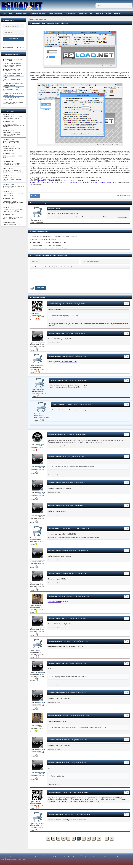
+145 (35, 195)
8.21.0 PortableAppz (72, 182)
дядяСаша (58, 814)
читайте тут (122, 217)
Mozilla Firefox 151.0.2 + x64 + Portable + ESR (12, 60)
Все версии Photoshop (38, 13)
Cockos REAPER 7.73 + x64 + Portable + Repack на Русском (49, 242)
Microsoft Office (71, 13)
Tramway (57, 596)
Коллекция (83, 13)
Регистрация (20, 47)
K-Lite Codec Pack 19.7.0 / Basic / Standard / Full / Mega (13, 102)
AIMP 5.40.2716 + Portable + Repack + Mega (12, 98)
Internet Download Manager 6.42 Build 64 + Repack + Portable (49, 248)
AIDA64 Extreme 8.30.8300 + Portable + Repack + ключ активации (12, 89)
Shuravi (57, 304)
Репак (11, 13)
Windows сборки (21, 13)
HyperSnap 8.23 (53, 721)
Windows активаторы (56, 13)
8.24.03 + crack (35, 182)
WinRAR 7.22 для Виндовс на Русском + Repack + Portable (12, 74)
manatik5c (58, 434)
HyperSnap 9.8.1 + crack (45, 181)
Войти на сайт (13, 38)
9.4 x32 (63, 181)
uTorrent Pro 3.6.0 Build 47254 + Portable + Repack (13, 94)
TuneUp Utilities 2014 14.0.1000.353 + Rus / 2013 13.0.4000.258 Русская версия (54, 237)
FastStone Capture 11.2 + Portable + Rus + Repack (46, 245)
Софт (4, 13)
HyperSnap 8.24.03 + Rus (68, 362)
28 (107, 838)
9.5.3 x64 (71, 181)
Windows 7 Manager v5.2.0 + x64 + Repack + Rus (46, 239)
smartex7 (57, 641)
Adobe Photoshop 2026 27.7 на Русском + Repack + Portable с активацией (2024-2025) (13, 65)
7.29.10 (115, 182)
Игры (91, 13)
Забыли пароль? (8, 47)
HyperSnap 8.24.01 (54, 602)
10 (99, 838)
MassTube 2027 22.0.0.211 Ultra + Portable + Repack (13, 84)
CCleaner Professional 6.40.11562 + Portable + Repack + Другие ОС (12, 79)
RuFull (56, 333)
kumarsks (57, 356)
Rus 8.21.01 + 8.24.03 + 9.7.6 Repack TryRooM (95, 182)
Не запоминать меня (11, 44)
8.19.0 (57, 182)
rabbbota (60, 380)
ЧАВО (108, 13)
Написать (117, 13)
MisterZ (57, 528)
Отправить (40, 287)
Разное (98, 13)
